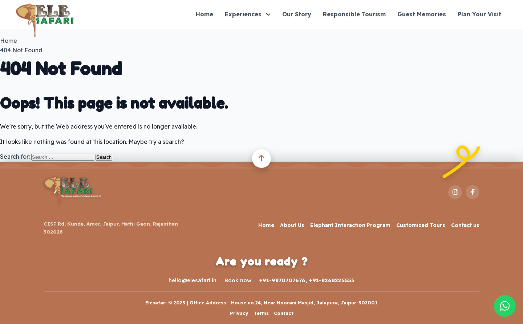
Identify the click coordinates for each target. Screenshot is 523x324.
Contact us (465, 225)
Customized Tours (420, 225)
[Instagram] (455, 192)
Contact (283, 313)
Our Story (296, 14)
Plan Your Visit (479, 14)
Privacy (239, 313)
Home (204, 14)
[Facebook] (472, 192)
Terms (261, 313)
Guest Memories (421, 14)
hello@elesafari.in (192, 280)
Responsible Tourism (354, 14)
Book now (237, 280)
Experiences (248, 14)
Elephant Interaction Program (350, 225)
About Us (292, 225)
